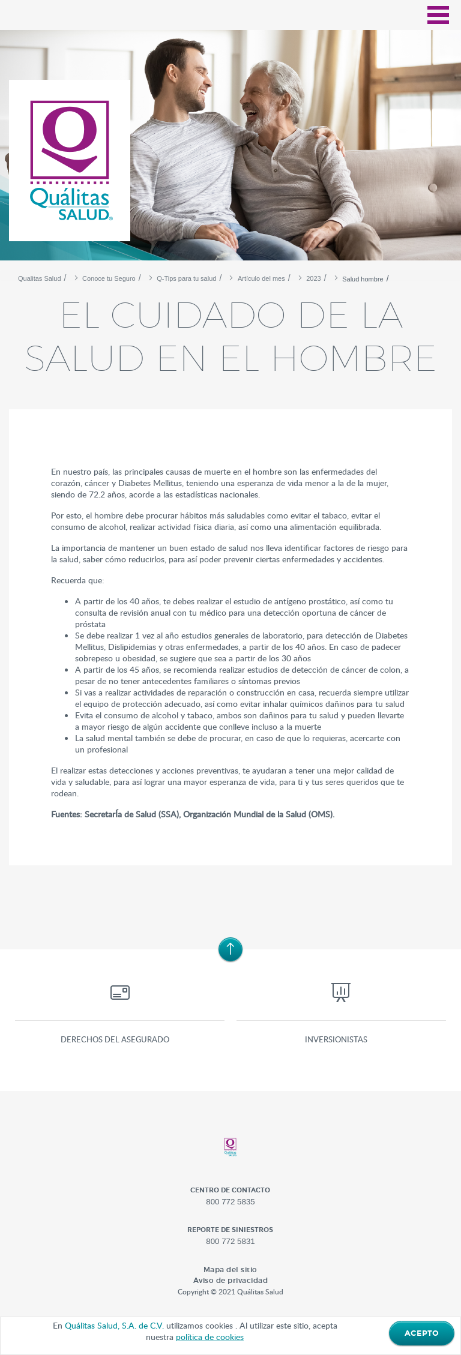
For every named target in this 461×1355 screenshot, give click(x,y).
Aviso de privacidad (230, 1280)
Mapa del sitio (230, 1269)
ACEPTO (422, 1333)
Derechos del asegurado (115, 1039)
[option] (230, 150)
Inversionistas (336, 1039)
